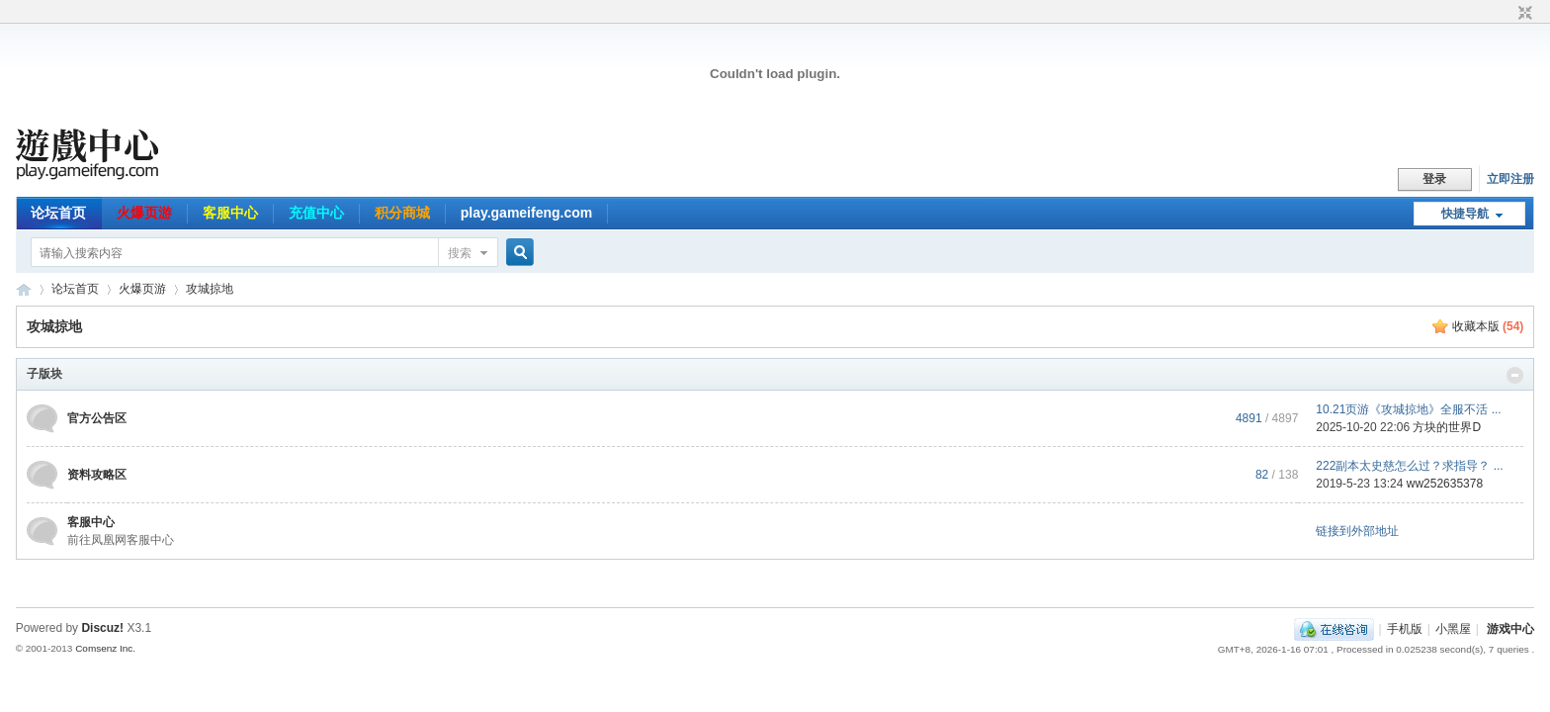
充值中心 (316, 213)
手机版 (1404, 629)
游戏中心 (1510, 629)
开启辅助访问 (1506, 14)
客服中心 (230, 213)
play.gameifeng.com (527, 213)
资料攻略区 (97, 475)
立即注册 (1510, 179)
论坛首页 (58, 213)
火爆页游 (144, 213)
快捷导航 (1465, 214)
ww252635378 (1445, 483)
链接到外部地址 (1357, 531)
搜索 (460, 253)
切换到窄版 (1522, 14)
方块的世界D (1447, 427)
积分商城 (402, 213)
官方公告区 (97, 418)
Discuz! (102, 628)
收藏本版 (1488, 326)
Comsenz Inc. (105, 648)
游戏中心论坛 (24, 289)
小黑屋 (1453, 629)
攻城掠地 (209, 289)
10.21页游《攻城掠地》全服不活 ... (1408, 409)
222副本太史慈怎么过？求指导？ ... (1409, 466)
